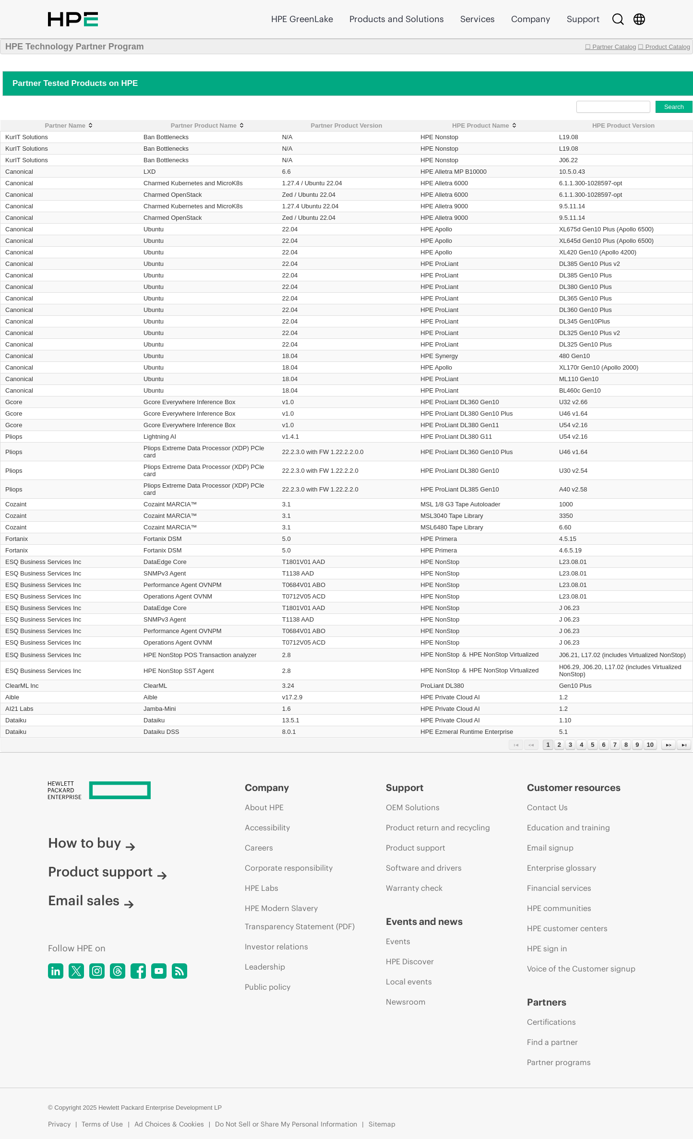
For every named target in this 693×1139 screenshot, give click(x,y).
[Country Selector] (639, 19)
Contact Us (547, 807)
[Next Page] (668, 745)
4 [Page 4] (581, 744)
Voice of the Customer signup (581, 968)
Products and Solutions (396, 18)
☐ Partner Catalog (610, 46)
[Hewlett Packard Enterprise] (128, 791)
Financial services (559, 888)
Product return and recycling (438, 827)
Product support (107, 871)
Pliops (13, 436)
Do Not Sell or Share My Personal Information (286, 1124)
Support (583, 18)
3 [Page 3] (570, 744)
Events (398, 941)
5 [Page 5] (592, 744)
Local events (409, 981)
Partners (546, 1002)
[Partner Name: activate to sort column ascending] (69, 126)
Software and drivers (424, 868)
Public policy (267, 987)
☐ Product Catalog (664, 46)
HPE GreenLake (302, 18)
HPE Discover (410, 961)
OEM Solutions (413, 807)
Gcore (13, 402)
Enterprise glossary (561, 868)
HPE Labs (261, 888)
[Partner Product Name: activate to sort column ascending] (208, 126)
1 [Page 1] (548, 744)
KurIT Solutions (26, 137)
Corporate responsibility (289, 868)
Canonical (19, 171)
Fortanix (16, 538)
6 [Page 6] (604, 744)
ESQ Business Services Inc (43, 561)
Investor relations (276, 946)
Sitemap (382, 1124)
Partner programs (559, 1062)
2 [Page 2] (559, 744)
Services (477, 18)
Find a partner (552, 1042)
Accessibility (267, 827)
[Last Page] (684, 745)
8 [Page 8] (626, 744)
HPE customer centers (567, 928)
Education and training (568, 827)
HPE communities (559, 908)
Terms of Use (102, 1124)
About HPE (264, 807)
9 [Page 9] (637, 744)
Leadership (265, 966)
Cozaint (15, 504)
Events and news (424, 921)
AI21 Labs (19, 708)
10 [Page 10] (650, 744)
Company (530, 18)
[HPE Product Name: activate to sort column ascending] (485, 126)
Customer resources (574, 787)
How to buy (91, 842)
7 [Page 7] (615, 744)
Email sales (91, 900)
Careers (259, 847)
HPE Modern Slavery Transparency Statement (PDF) (300, 917)
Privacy (59, 1124)
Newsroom (406, 1002)
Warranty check (414, 888)
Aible (12, 697)
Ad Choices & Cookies (169, 1124)
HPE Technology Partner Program (74, 46)
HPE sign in (547, 948)
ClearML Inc (22, 685)
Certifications (551, 1022)
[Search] (618, 19)
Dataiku (15, 720)
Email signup (550, 847)
